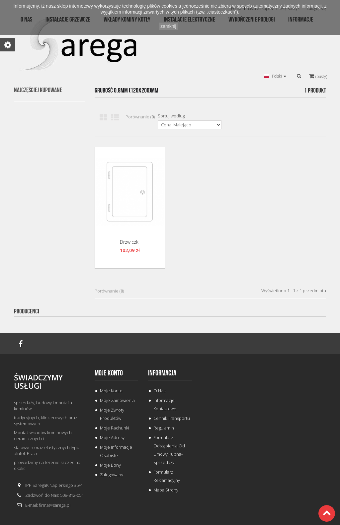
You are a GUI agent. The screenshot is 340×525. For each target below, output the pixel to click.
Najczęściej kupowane (38, 90)
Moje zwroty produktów (112, 414)
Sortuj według (171, 116)
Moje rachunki (114, 428)
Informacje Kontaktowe (164, 404)
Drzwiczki (129, 242)
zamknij (168, 26)
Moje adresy (112, 437)
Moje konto (109, 373)
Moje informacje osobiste (116, 451)
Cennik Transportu (171, 418)
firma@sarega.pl (54, 505)
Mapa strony (165, 490)
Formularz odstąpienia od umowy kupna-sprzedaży (169, 449)
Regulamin (163, 428)
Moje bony (110, 465)
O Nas (159, 391)
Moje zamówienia (117, 400)
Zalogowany (111, 475)
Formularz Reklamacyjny (166, 476)
